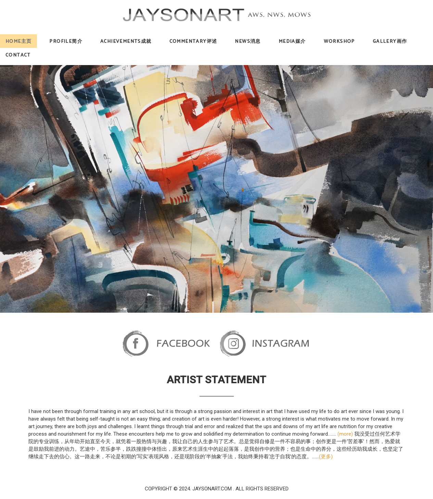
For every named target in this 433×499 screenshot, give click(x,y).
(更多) (326, 456)
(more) (345, 434)
